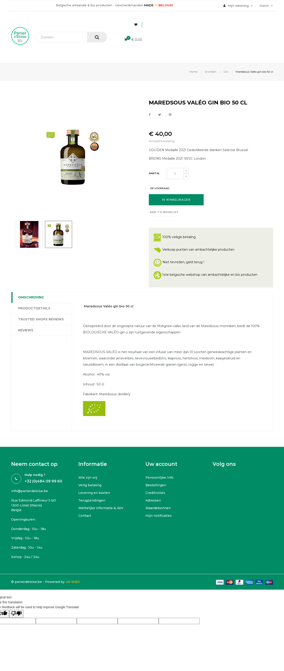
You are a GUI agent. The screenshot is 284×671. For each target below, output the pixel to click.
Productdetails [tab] (34, 308)
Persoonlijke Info (159, 478)
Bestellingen (155, 485)
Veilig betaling (89, 485)
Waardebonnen (158, 508)
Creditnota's (155, 493)
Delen (150, 114)
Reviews (25, 330)
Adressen (153, 501)
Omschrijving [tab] (31, 297)
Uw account (161, 464)
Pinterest (170, 114)
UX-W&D (73, 582)
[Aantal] (175, 173)
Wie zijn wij (87, 478)
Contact (84, 516)
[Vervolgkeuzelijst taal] (265, 5)
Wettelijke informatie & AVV (100, 508)
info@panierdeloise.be (29, 491)
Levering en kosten (94, 493)
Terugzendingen (91, 501)
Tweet (159, 114)
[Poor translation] (16, 614)
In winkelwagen (176, 199)
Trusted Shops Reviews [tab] (41, 319)
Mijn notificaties (158, 516)
